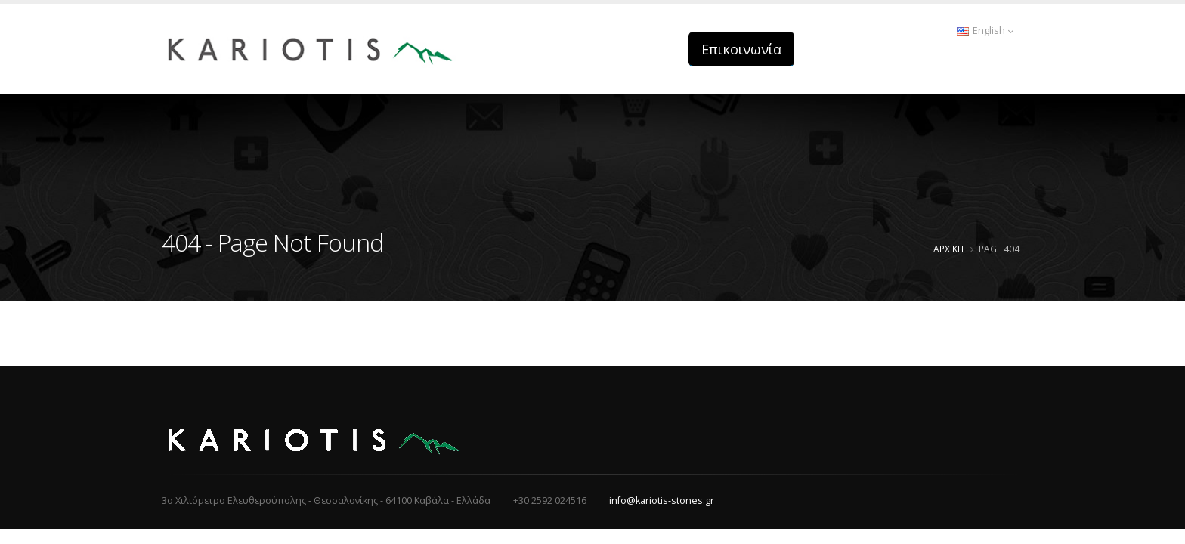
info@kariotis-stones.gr (661, 500)
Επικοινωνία (741, 49)
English (985, 30)
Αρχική (948, 249)
